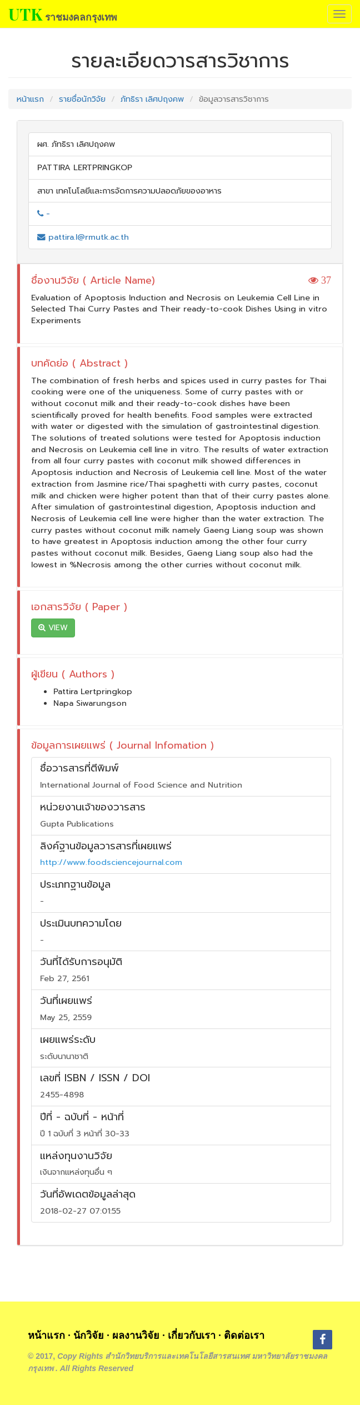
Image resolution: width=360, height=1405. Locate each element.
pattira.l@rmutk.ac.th (83, 237)
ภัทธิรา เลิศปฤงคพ (152, 99)
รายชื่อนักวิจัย (82, 99)
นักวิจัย (88, 1335)
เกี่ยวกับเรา (192, 1335)
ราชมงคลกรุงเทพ (81, 16)
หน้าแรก (30, 99)
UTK (25, 13)
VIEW (53, 628)
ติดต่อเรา (244, 1335)
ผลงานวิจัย (135, 1335)
